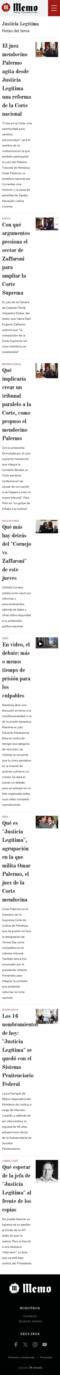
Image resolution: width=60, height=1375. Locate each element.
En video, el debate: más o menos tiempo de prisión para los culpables (16, 670)
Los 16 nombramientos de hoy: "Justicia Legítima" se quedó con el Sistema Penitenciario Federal (20, 1050)
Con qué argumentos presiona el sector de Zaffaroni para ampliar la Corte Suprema (16, 259)
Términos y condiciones (21, 1357)
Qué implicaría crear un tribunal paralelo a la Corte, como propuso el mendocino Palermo (16, 404)
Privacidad (46, 1357)
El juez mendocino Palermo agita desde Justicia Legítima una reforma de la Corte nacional (16, 80)
